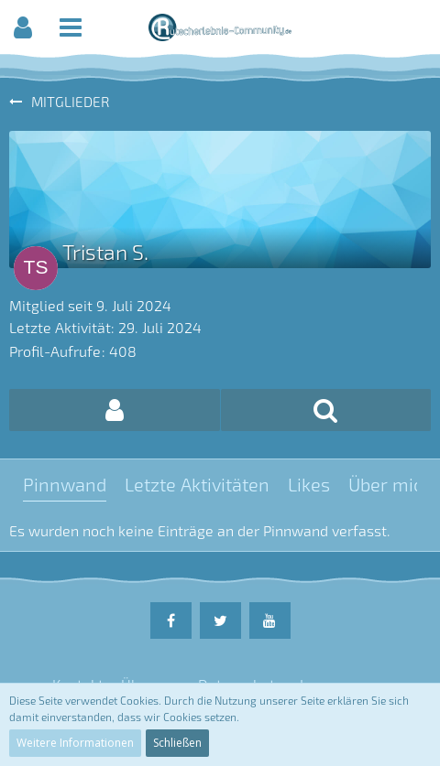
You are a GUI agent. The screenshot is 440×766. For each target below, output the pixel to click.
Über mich (391, 484)
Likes (309, 484)
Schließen (177, 742)
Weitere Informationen (75, 742)
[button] (23, 27)
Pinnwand (64, 484)
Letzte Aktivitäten (197, 484)
